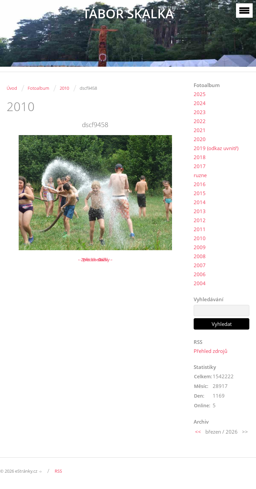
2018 (200, 157)
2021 (200, 130)
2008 (200, 256)
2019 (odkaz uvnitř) (216, 148)
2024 (200, 103)
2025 (200, 94)
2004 (200, 283)
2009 (200, 247)
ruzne (200, 175)
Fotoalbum (38, 88)
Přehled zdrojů (210, 351)
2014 (200, 202)
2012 (200, 220)
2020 (200, 139)
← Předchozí (89, 260)
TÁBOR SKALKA (128, 13)
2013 (200, 211)
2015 (200, 193)
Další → (105, 260)
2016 (200, 184)
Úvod (12, 88)
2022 (200, 121)
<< (198, 431)
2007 (200, 265)
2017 (200, 166)
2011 (200, 229)
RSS (58, 471)
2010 (64, 88)
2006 (200, 274)
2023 (200, 112)
